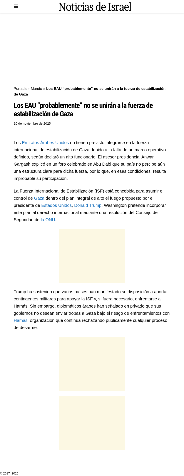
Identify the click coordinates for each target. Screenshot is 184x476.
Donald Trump (88, 205)
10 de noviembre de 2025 (32, 123)
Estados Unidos (56, 205)
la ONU (48, 219)
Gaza (39, 198)
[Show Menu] (16, 6)
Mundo (36, 89)
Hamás (20, 320)
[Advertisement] (92, 50)
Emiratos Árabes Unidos (45, 142)
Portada (20, 89)
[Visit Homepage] (95, 6)
